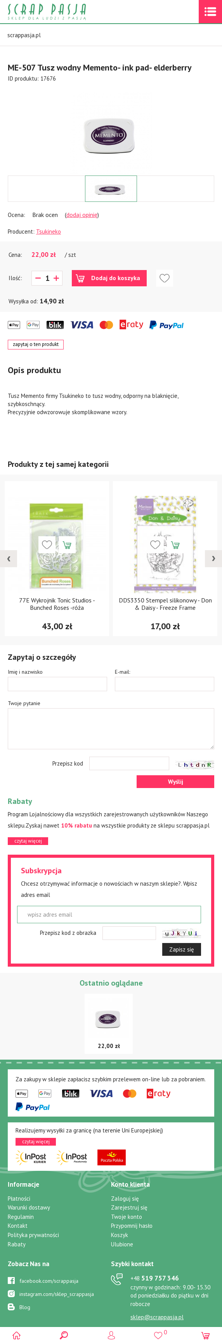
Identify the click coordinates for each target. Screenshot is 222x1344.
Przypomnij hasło (132, 1225)
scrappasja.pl (24, 35)
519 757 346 (154, 1278)
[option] (111, 129)
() (158, 1332)
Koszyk (119, 1235)
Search (64, 1335)
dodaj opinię (81, 215)
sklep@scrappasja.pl (157, 1317)
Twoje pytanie (24, 703)
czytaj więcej (28, 841)
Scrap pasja (64, 12)
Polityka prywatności (33, 1235)
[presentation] (8, 558)
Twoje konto (126, 1216)
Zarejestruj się (129, 1207)
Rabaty (17, 1244)
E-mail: (122, 671)
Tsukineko (48, 231)
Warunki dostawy (29, 1207)
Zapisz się (181, 949)
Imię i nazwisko (25, 671)
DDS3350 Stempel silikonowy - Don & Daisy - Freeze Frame (165, 603)
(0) (205, 1335)
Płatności (19, 1198)
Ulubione (122, 1244)
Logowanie (111, 1335)
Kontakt (18, 1225)
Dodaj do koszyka (115, 278)
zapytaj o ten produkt (36, 344)
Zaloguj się (125, 1198)
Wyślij (175, 781)
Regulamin (21, 1216)
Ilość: (15, 278)
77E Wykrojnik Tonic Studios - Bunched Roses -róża (57, 603)
